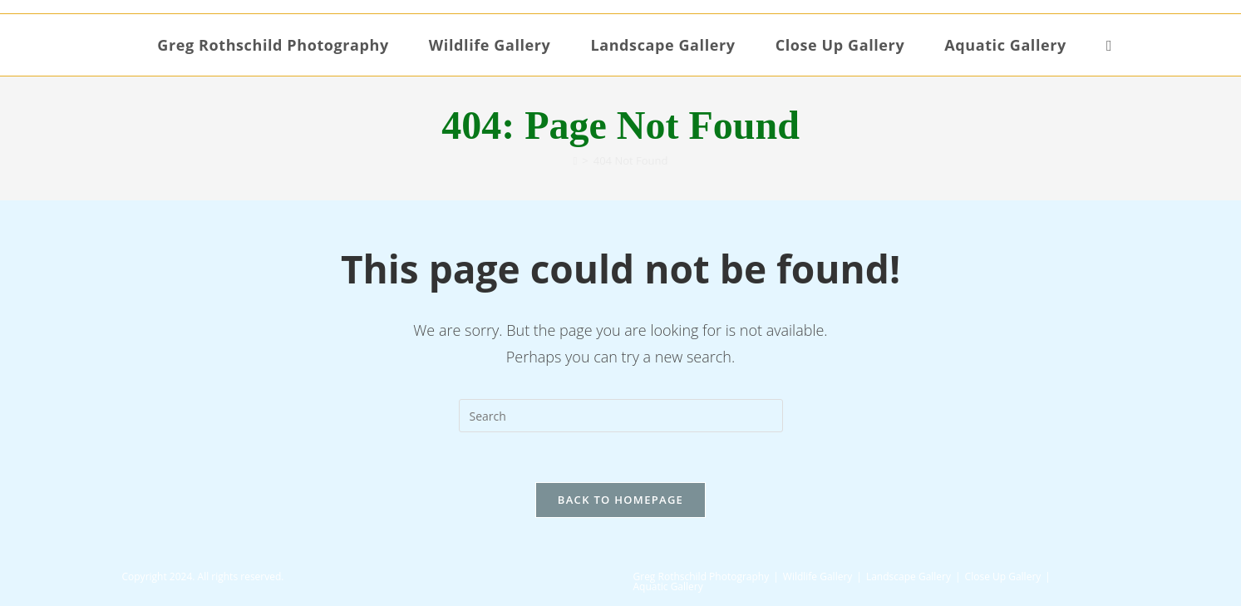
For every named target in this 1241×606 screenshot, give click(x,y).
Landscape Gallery (908, 576)
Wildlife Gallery (818, 576)
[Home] (576, 160)
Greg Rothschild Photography (701, 576)
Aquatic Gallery (668, 586)
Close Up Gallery (1003, 576)
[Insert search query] (621, 415)
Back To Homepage (620, 499)
